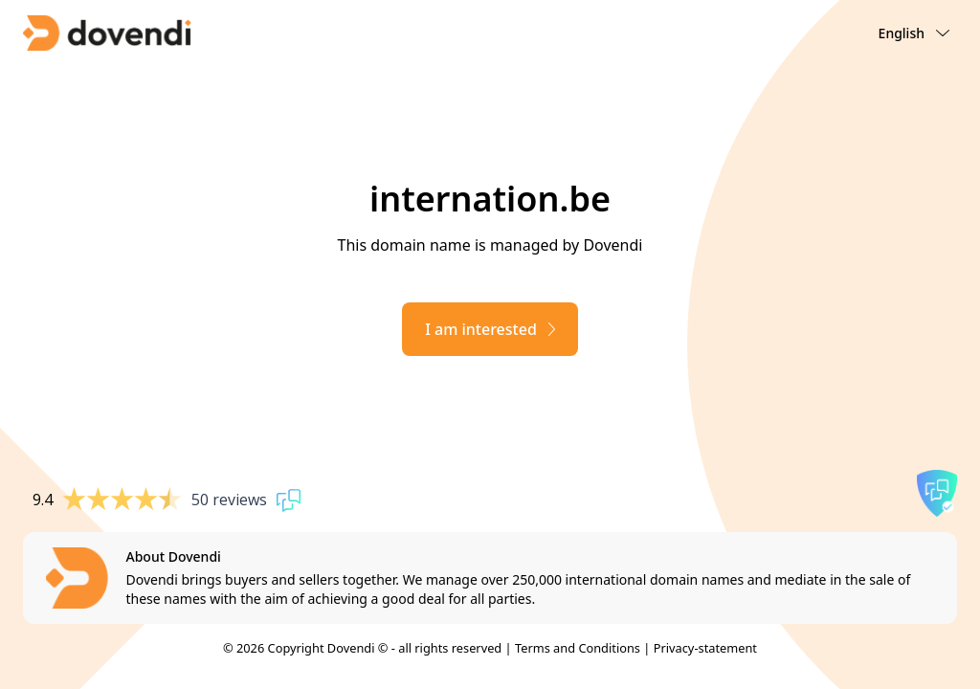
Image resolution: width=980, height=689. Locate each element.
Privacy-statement (705, 647)
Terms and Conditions (577, 647)
